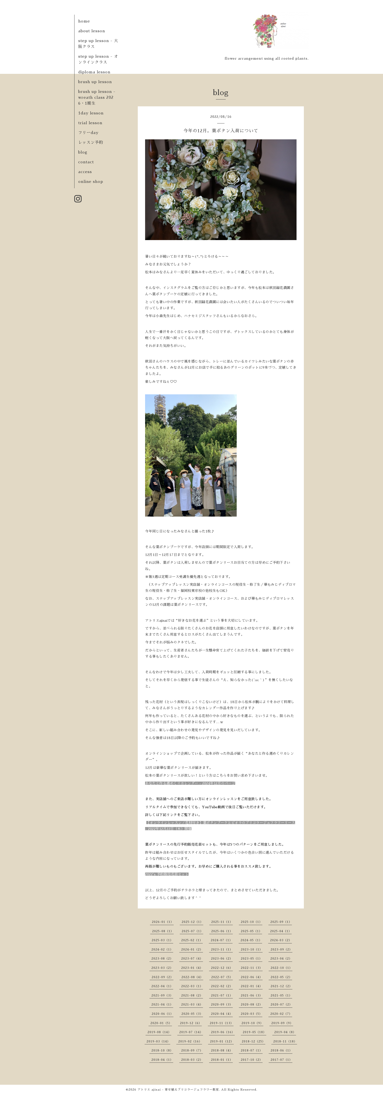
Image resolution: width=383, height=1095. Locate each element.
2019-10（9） (252, 1023)
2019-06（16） (223, 1032)
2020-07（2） (281, 1004)
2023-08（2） (162, 958)
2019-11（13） (222, 1023)
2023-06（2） (222, 958)
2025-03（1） (162, 940)
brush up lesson (95, 82)
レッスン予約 (90, 142)
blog (82, 152)
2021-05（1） (281, 995)
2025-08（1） (163, 931)
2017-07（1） (281, 1059)
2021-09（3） (162, 995)
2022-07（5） (222, 977)
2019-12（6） (191, 1023)
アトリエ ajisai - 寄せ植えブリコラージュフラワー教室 (178, 1089)
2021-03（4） (192, 1004)
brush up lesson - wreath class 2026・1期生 (97, 97)
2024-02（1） (162, 949)
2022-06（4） (252, 977)
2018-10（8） (162, 1050)
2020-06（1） (162, 1013)
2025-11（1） (222, 921)
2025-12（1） (192, 921)
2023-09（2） (281, 949)
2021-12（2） (281, 986)
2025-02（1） (192, 940)
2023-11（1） (222, 949)
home (84, 21)
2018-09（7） (192, 1050)
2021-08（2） (192, 995)
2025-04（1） (281, 931)
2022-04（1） (162, 986)
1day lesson (91, 113)
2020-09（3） (222, 1004)
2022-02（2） (222, 986)
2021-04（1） (162, 1004)
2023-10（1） (252, 949)
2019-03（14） (158, 1041)
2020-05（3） (192, 1013)
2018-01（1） (222, 1059)
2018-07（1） (252, 1050)
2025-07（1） (192, 931)
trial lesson (90, 123)
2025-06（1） (222, 931)
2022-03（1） (192, 986)
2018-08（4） (222, 1050)
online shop (90, 182)
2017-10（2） (252, 1059)
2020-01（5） (161, 1023)
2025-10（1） (251, 921)
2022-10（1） (281, 967)
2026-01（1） (163, 921)
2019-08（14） (159, 1032)
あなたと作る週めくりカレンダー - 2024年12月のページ (190, 783)
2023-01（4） (192, 967)
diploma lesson (94, 72)
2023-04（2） (281, 958)
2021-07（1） (222, 995)
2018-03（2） (192, 1059)
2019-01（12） (222, 1041)
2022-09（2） (162, 977)
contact (86, 162)
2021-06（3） (252, 995)
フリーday (88, 133)
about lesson (91, 31)
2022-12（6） (222, 967)
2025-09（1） (281, 921)
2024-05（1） (251, 940)
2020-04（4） (222, 1013)
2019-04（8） (285, 1032)
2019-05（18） (254, 1032)
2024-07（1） (222, 940)
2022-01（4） (252, 986)
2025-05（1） (251, 931)
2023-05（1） (251, 958)
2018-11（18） (285, 1041)
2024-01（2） (192, 949)
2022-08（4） (192, 977)
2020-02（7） (281, 1013)
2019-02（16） (190, 1041)
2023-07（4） (192, 958)
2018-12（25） (253, 1041)
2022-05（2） (281, 977)
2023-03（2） (162, 967)
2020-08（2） (252, 1004)
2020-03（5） (251, 1013)
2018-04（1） (162, 1059)
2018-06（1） (281, 1050)
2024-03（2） (281, 940)
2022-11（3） (252, 967)
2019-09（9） (282, 1023)
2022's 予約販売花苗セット (167, 874)
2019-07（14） (191, 1032)
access (85, 172)
